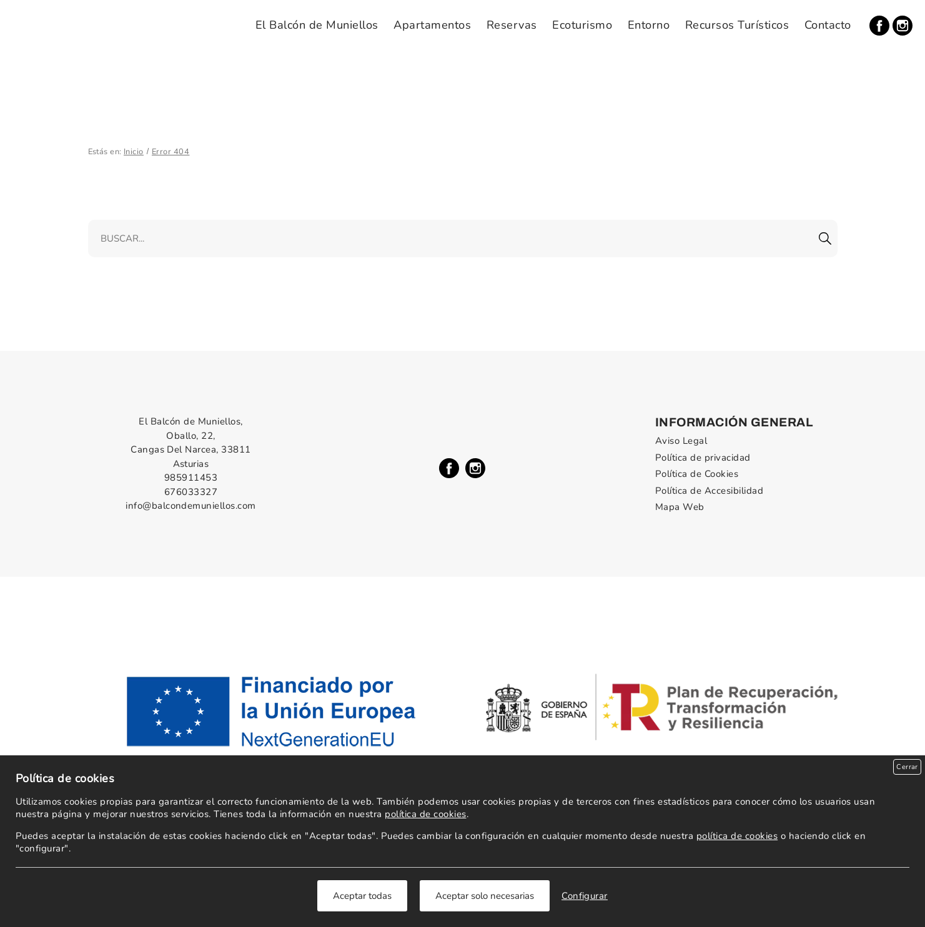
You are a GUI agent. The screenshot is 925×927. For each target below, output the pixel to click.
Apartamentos (432, 24)
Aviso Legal (681, 440)
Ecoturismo (582, 24)
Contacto (827, 24)
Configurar (584, 896)
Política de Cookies (696, 474)
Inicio (134, 151)
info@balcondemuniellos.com (191, 505)
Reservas (512, 24)
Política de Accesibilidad (709, 490)
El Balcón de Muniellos (316, 24)
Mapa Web (680, 507)
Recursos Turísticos (737, 24)
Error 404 (170, 151)
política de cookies (425, 814)
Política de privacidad (703, 457)
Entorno (649, 24)
